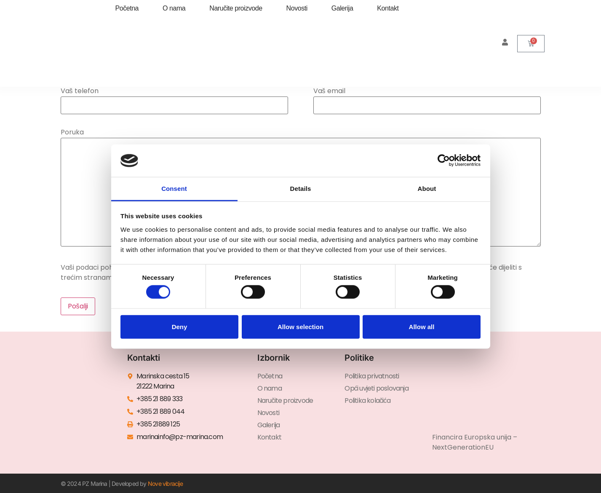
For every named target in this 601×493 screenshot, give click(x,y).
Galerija (342, 8)
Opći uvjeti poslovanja (376, 388)
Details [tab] (300, 188)
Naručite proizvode (235, 8)
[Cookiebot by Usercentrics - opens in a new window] (444, 160)
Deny (179, 326)
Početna (127, 8)
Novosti (296, 8)
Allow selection (300, 326)
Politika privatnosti (372, 376)
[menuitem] (184, 52)
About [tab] (427, 188)
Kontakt (387, 8)
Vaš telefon (174, 99)
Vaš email (427, 99)
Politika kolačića (367, 400)
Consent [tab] (174, 188)
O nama (174, 8)
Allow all (422, 326)
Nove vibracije (165, 483)
